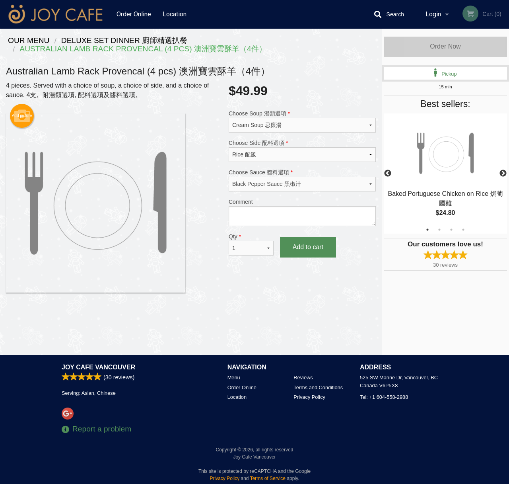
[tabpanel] (445, 173)
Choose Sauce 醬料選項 (302, 180)
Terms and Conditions (318, 387)
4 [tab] (463, 230)
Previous (388, 174)
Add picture (22, 116)
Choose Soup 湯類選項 (302, 121)
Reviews (303, 378)
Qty (251, 244)
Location (175, 14)
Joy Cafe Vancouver (98, 367)
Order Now (445, 46)
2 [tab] (439, 230)
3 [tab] (451, 230)
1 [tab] (427, 230)
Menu (233, 378)
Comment (302, 212)
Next (503, 174)
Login (433, 14)
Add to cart (308, 247)
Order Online (134, 14)
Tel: (384, 397)
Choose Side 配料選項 (302, 151)
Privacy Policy (309, 397)
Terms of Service (268, 478)
